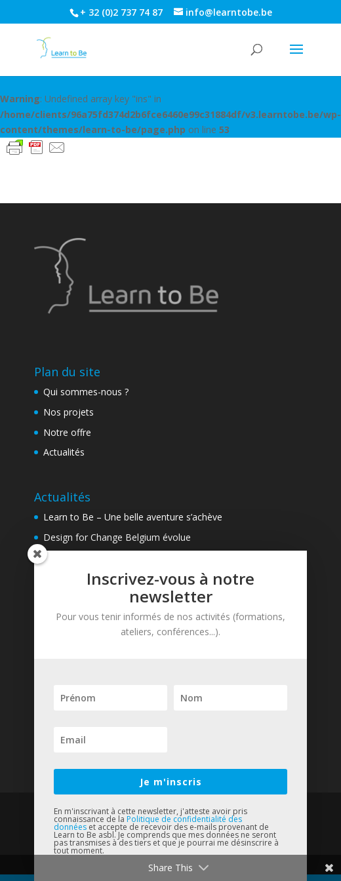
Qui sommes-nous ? (86, 391)
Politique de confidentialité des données (148, 822)
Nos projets (68, 412)
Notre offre (67, 432)
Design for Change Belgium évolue (117, 537)
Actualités (64, 452)
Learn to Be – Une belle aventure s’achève (132, 517)
